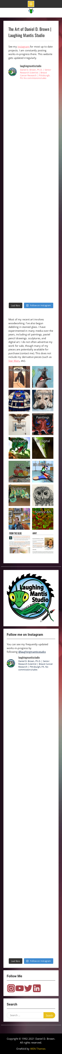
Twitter (28, 988)
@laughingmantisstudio (32, 651)
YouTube (19, 988)
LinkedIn (37, 988)
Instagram (11, 988)
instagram (24, 46)
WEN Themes (38, 1048)
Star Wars (14, 360)
